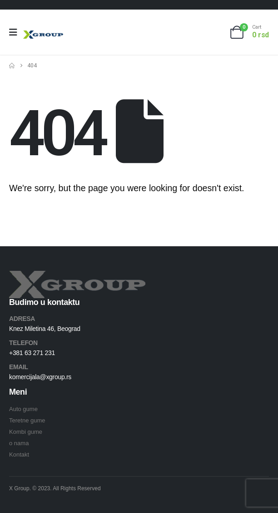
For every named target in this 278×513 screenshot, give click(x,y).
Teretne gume (27, 420)
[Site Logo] (43, 34)
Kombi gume (25, 431)
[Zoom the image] (77, 276)
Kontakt (19, 454)
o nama (19, 443)
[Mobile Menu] (16, 32)
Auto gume (23, 409)
